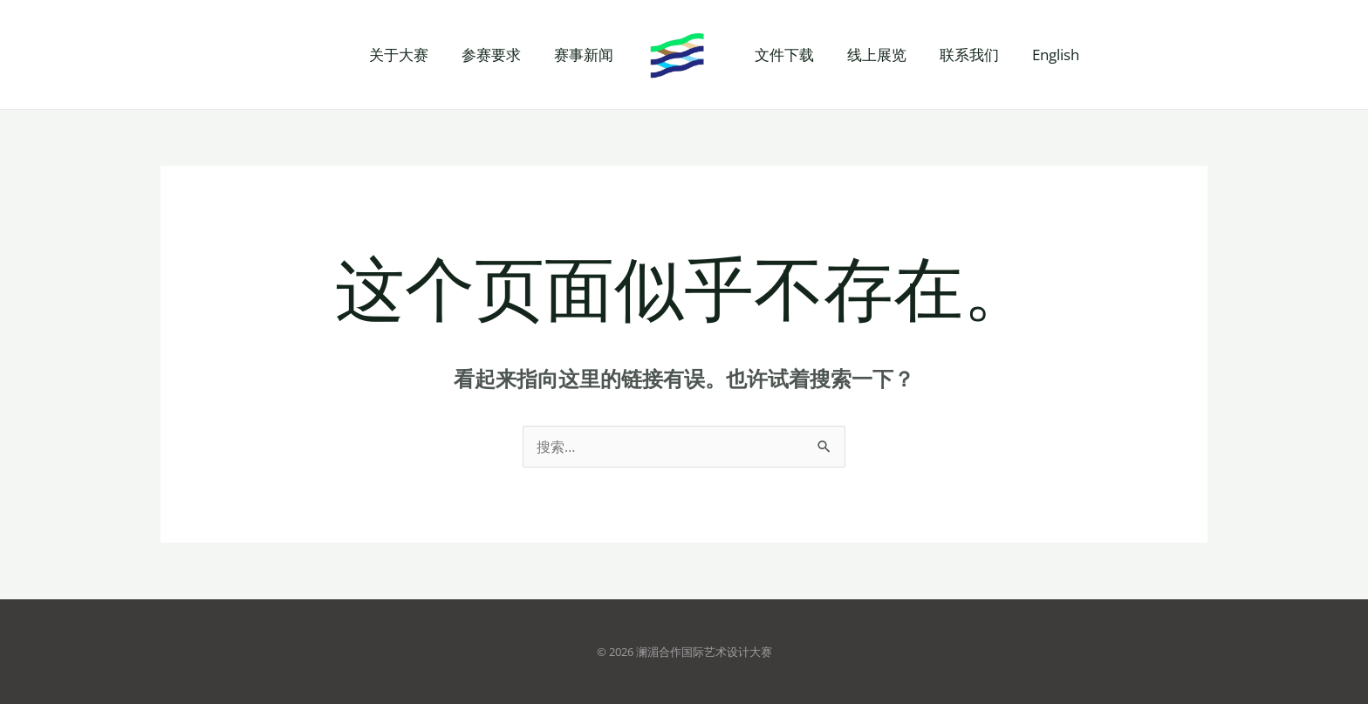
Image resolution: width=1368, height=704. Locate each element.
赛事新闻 (585, 54)
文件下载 (782, 54)
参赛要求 (496, 54)
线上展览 (871, 54)
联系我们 (960, 54)
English (1043, 54)
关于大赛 (407, 54)
